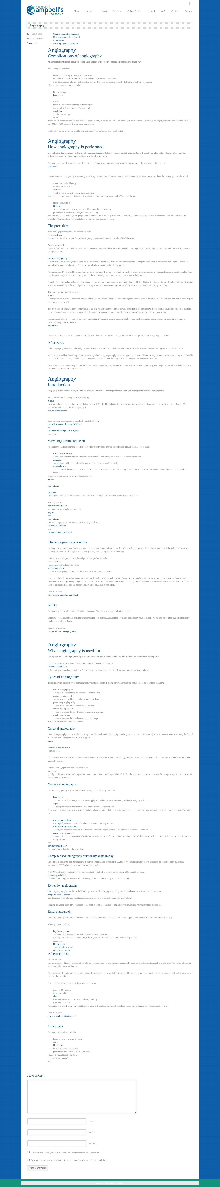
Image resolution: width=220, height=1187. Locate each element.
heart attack (58, 95)
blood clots (58, 1045)
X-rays (51, 295)
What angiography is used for (65, 43)
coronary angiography (57, 506)
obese (55, 996)
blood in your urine (61, 950)
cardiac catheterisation (57, 411)
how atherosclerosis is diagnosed (62, 1016)
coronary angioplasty (57, 525)
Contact (174, 11)
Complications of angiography (66, 34)
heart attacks (53, 486)
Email (91, 1132)
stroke (55, 101)
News (104, 11)
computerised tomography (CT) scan (63, 430)
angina (51, 512)
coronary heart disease (62, 453)
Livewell (151, 11)
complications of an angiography (62, 631)
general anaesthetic (56, 568)
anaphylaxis (58, 111)
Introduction (58, 40)
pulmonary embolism (57, 875)
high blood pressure (61, 931)
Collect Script (133, 11)
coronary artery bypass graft (60, 532)
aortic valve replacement (63, 833)
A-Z (163, 11)
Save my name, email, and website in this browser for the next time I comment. (66, 1152)
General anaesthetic (56, 245)
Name (91, 1121)
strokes (51, 479)
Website (92, 1143)
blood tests (57, 206)
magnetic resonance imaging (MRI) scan (65, 424)
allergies (56, 189)
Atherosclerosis (54, 959)
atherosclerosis (59, 466)
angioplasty (53, 325)
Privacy (188, 11)
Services (117, 11)
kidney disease (59, 944)
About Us (90, 11)
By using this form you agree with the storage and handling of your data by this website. (67, 1160)
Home (77, 11)
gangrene (52, 492)
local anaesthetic (55, 235)
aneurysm (57, 460)
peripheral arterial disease (59, 894)
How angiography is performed (66, 37)
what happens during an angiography (63, 595)
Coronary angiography (57, 258)
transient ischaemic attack (59, 747)
